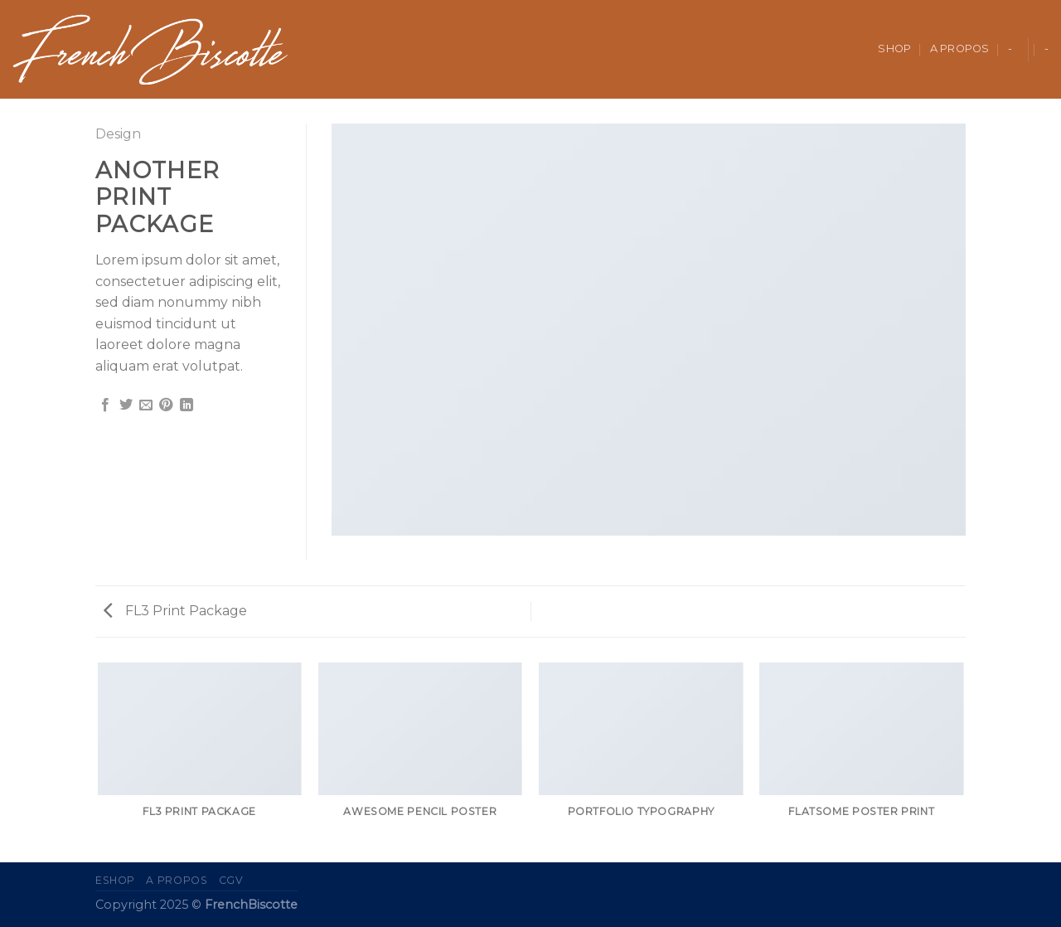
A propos (960, 48)
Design (118, 134)
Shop (894, 48)
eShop (115, 880)
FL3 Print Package (175, 611)
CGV (231, 880)
